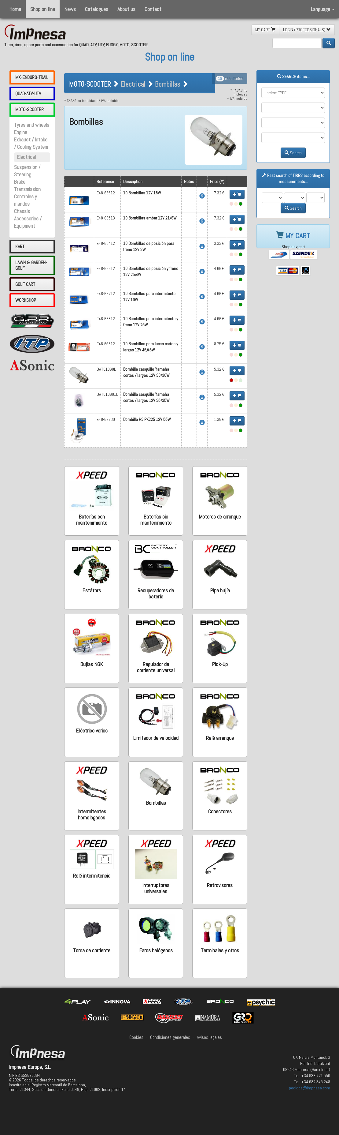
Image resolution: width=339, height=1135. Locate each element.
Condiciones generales (170, 1037)
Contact (153, 9)
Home (15, 9)
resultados (229, 78)
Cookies (136, 1037)
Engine (20, 132)
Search (293, 152)
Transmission (27, 189)
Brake (19, 182)
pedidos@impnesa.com (309, 1088)
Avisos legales (209, 1037)
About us (126, 9)
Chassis (22, 211)
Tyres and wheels (31, 125)
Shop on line (42, 9)
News (70, 9)
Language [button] (322, 9)
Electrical (26, 157)
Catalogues (96, 9)
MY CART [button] (265, 29)
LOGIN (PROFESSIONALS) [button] (307, 29)
